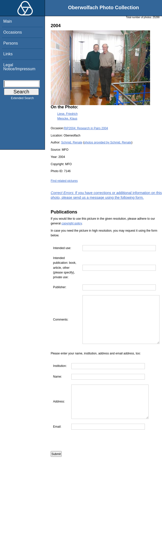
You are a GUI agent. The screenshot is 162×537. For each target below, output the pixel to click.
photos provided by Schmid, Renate (107, 142)
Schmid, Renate (71, 142)
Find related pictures (64, 181)
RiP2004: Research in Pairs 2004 (86, 128)
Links (7, 54)
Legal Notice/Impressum (19, 67)
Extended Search (22, 99)
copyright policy (71, 223)
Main (7, 21)
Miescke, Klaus (67, 118)
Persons (10, 43)
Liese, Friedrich (67, 114)
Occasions (12, 32)
